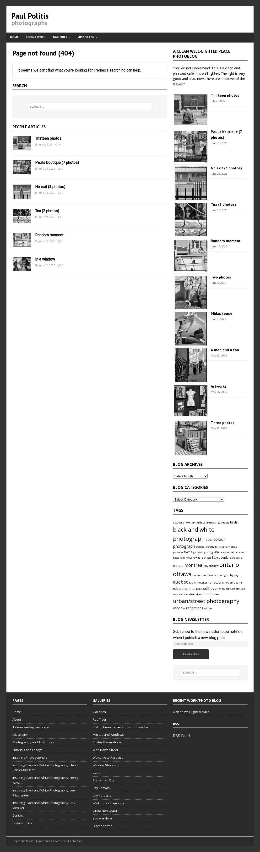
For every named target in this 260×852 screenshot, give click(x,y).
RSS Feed (181, 736)
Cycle (96, 772)
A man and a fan (225, 349)
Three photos (222, 422)
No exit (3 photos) (50, 186)
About (16, 719)
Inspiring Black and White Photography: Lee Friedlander (43, 792)
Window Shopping (106, 765)
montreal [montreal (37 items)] (193, 565)
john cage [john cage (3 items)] (206, 557)
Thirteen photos (48, 138)
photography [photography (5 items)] (225, 575)
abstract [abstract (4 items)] (177, 522)
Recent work (35, 37)
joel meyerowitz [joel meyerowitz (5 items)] (190, 557)
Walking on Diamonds (108, 803)
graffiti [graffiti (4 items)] (215, 552)
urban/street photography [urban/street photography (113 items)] (206, 601)
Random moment (49, 235)
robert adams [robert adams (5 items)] (233, 582)
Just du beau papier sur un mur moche (120, 727)
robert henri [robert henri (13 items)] (182, 588)
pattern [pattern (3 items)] (212, 575)
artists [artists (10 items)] (200, 522)
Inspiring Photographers (30, 757)
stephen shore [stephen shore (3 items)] (180, 594)
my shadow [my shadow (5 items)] (211, 566)
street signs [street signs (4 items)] (195, 594)
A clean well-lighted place (30, 727)
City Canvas (101, 788)
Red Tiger (99, 719)
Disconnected (103, 826)
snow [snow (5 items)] (222, 588)
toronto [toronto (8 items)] (208, 594)
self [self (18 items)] (206, 588)
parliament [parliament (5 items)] (200, 575)
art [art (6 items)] (193, 522)
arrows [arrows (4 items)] (186, 522)
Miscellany (85, 37)
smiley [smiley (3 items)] (214, 588)
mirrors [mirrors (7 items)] (178, 566)
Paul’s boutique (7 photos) (57, 162)
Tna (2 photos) (47, 211)
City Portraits (102, 795)
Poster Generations (107, 742)
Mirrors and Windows (108, 734)
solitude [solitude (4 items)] (230, 588)
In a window (45, 259)
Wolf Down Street (105, 750)
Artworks (219, 386)
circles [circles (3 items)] (209, 539)
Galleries (60, 37)
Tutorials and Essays (27, 750)
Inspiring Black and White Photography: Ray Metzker (43, 805)
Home (14, 37)
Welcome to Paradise (108, 757)
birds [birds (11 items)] (234, 522)
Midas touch (221, 313)
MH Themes (74, 841)
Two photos (221, 277)
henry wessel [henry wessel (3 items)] (227, 552)
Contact (17, 815)
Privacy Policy (22, 823)
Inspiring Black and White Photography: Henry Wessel (45, 780)
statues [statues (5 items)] (240, 588)
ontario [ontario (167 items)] (229, 564)
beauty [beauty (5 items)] (225, 522)
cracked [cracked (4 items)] (200, 546)
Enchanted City (103, 780)
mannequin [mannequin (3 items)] (235, 557)
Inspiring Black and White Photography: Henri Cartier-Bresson (45, 767)
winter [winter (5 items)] (208, 608)
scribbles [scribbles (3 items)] (197, 588)
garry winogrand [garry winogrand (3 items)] (202, 552)
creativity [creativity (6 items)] (211, 546)
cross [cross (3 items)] (221, 546)
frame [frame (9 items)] (188, 552)
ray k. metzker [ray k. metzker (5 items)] (198, 582)
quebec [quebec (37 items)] (180, 582)
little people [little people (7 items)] (220, 558)
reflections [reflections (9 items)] (216, 582)
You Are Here (102, 818)
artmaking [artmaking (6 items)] (213, 522)
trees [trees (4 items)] (217, 594)
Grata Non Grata (105, 810)
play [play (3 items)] (236, 575)
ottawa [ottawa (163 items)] (182, 574)
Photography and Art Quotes (33, 742)
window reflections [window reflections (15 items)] (188, 608)
